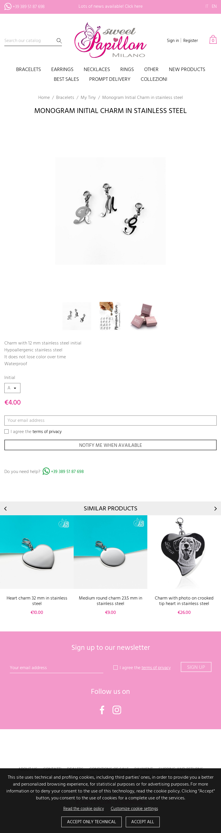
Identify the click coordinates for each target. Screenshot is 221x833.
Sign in (171, 41)
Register (190, 41)
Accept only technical (90, 822)
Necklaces (97, 70)
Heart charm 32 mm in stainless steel (37, 602)
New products (187, 70)
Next (215, 510)
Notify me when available (110, 446)
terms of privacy (48, 432)
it (206, 6)
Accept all (144, 822)
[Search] (33, 41)
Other (151, 70)
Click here (133, 6)
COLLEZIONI (154, 80)
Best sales (66, 80)
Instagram (117, 711)
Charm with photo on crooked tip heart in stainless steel (184, 602)
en (214, 6)
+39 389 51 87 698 (68, 473)
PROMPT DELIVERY (109, 80)
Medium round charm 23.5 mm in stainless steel (110, 602)
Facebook (102, 711)
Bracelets (28, 70)
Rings (127, 70)
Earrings (62, 70)
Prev (5, 510)
